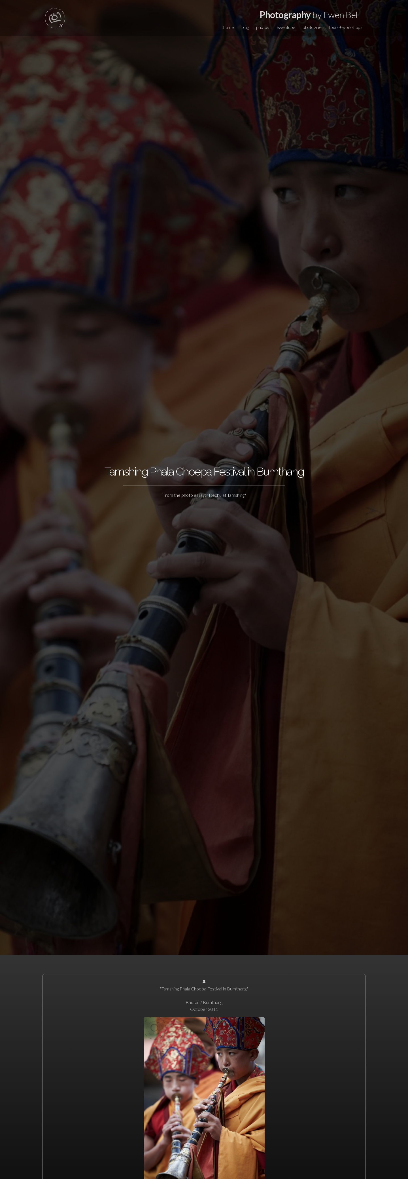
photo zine (312, 27)
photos (262, 27)
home (228, 27)
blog (245, 27)
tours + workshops (345, 27)
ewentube (286, 27)
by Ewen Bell (310, 14)
